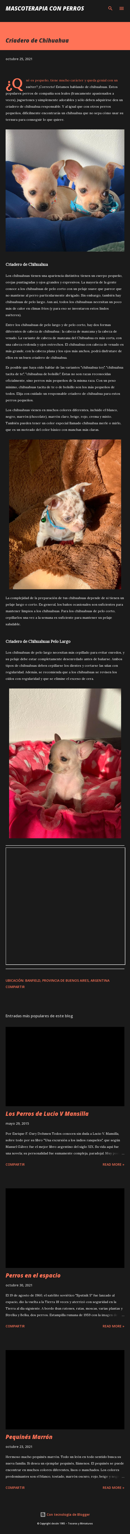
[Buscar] (110, 8)
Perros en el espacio (33, 1275)
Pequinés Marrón (29, 1437)
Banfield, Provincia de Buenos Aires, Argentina (67, 980)
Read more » (113, 1164)
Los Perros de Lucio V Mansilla (47, 1113)
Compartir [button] (15, 987)
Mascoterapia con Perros (45, 8)
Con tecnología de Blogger (65, 1514)
